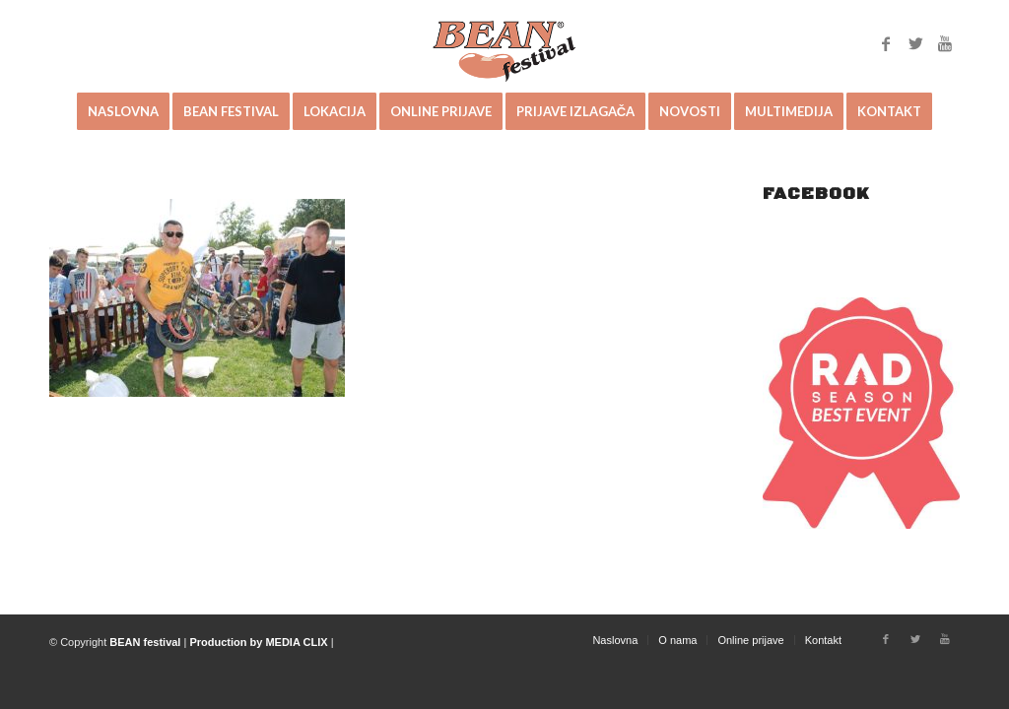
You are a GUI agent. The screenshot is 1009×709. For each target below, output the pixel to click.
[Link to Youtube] (945, 43)
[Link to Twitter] (915, 43)
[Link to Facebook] (886, 43)
